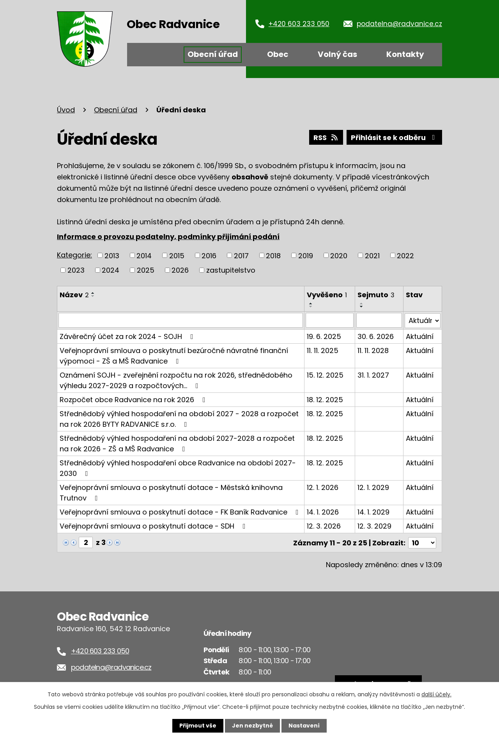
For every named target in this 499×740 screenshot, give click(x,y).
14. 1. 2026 (323, 511)
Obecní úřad (213, 54)
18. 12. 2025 (325, 399)
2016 (209, 255)
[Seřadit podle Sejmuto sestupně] (361, 306)
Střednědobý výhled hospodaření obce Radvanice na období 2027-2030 (178, 468)
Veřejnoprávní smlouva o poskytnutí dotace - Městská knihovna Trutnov (171, 492)
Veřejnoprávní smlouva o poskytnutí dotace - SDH (154, 526)
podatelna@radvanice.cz (399, 23)
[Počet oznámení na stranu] (422, 542)
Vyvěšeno (327, 295)
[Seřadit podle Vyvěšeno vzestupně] (311, 303)
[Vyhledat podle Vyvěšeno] (330, 320)
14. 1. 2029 (373, 511)
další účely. (436, 694)
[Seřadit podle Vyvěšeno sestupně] (311, 306)
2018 (273, 255)
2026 (180, 270)
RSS (326, 137)
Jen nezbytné (252, 725)
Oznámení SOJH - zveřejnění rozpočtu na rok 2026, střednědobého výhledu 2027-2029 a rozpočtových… (176, 380)
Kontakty (405, 54)
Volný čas (337, 54)
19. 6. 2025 (324, 336)
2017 (241, 255)
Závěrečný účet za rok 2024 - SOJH (128, 336)
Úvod (151, 54)
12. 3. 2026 (324, 526)
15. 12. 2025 (325, 375)
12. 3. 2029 (374, 526)
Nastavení (304, 725)
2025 (145, 270)
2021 (372, 255)
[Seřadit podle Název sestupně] (93, 296)
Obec (277, 54)
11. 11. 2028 (373, 350)
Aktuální (420, 336)
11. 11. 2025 (322, 350)
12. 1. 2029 (373, 487)
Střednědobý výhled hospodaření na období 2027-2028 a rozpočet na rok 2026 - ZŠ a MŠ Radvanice (177, 443)
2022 (405, 255)
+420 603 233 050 (299, 23)
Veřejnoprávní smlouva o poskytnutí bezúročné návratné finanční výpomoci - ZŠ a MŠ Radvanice (174, 355)
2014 (144, 255)
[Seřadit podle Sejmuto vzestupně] (361, 303)
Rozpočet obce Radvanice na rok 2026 (134, 399)
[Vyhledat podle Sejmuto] (379, 320)
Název (74, 295)
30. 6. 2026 (375, 336)
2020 (338, 255)
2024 (110, 270)
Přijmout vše (197, 725)
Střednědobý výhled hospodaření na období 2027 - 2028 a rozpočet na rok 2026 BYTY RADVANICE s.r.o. (179, 418)
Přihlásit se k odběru (394, 137)
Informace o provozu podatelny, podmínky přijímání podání (168, 236)
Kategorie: (74, 255)
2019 (305, 255)
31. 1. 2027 (373, 375)
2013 (111, 255)
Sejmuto (376, 295)
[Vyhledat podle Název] (180, 320)
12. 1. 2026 (322, 487)
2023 (76, 270)
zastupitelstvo (230, 270)
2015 (176, 255)
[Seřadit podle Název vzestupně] (93, 293)
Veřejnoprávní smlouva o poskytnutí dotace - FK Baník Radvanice (181, 511)
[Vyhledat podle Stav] (423, 320)
